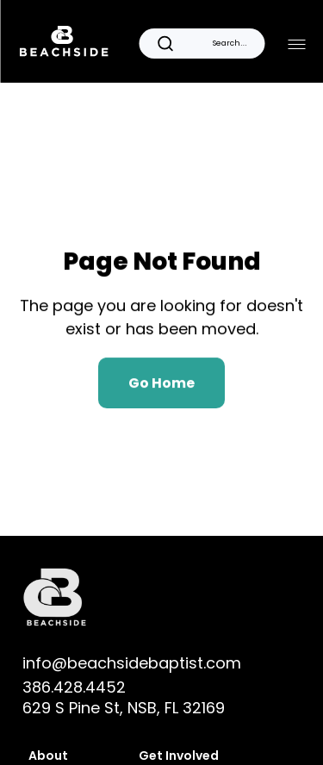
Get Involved (180, 755)
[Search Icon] (201, 43)
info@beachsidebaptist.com (131, 663)
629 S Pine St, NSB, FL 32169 (123, 707)
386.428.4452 (74, 687)
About (48, 755)
